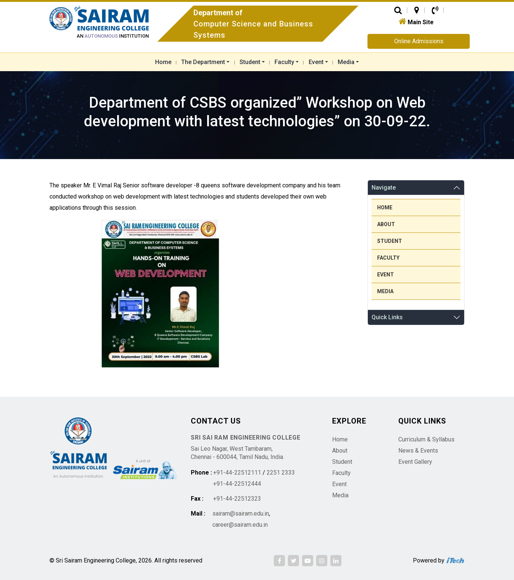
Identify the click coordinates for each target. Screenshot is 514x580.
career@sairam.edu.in (240, 524)
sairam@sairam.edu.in (240, 513)
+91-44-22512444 (237, 483)
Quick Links (387, 317)
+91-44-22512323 (237, 498)
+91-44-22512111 (237, 472)
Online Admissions (418, 41)
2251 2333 (281, 472)
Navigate (384, 187)
